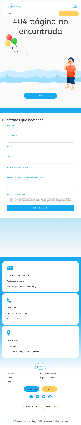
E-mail (10, 146)
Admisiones (32, 389)
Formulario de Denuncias (25, 421)
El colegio (11, 373)
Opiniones (50, 406)
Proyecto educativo (47, 377)
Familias (10, 377)
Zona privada (32, 406)
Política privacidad (45, 421)
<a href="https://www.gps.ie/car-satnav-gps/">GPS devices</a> (40, 237)
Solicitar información (40, 208)
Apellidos (11, 135)
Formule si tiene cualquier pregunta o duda (25, 177)
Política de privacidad (16, 194)
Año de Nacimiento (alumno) (19, 167)
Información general (48, 373)
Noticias (10, 381)
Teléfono (11, 156)
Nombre (10, 125)
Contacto (49, 389)
